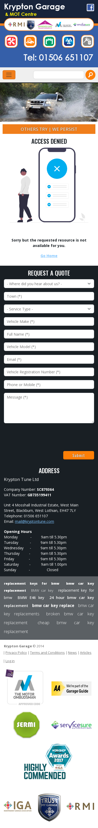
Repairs (12, 42)
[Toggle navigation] (9, 74)
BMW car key (42, 590)
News (72, 652)
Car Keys (88, 42)
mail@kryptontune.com (34, 521)
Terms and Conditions (47, 652)
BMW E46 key (31, 597)
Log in (10, 661)
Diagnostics (31, 42)
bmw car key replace (53, 605)
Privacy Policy (16, 652)
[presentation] (43, 437)
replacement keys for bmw (31, 583)
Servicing (50, 42)
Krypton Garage (34, 9)
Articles (85, 652)
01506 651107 (66, 57)
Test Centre (69, 42)
